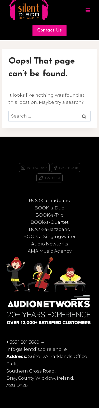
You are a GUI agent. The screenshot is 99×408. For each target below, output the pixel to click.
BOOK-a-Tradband (49, 200)
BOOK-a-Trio (49, 215)
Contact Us (49, 30)
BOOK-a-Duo (49, 207)
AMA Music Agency (50, 251)
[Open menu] (88, 10)
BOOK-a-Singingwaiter (49, 236)
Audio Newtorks (49, 243)
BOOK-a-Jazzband (49, 229)
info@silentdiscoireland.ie (36, 349)
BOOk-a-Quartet (50, 222)
